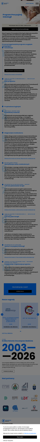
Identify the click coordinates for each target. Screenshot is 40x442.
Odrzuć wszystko (8, 440)
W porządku (20, 437)
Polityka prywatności (30, 433)
